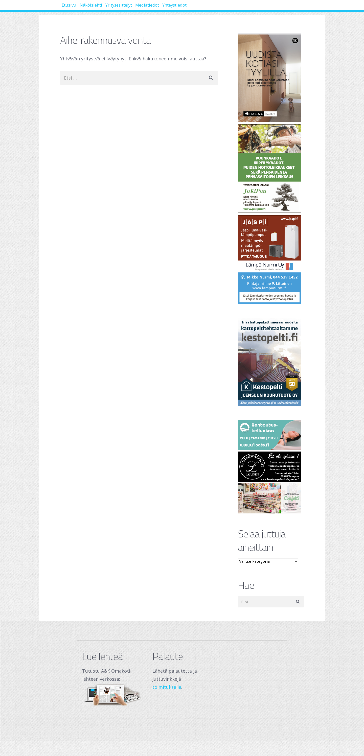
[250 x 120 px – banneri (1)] (271, 498)
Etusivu (73, 8)
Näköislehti (103, 8)
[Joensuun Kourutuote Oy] (271, 362)
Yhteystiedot (218, 8)
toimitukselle (166, 687)
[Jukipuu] (271, 168)
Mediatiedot (180, 8)
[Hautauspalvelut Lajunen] (271, 467)
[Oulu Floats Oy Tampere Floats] (271, 435)
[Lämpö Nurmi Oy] (271, 259)
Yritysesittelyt (141, 8)
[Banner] (271, 77)
